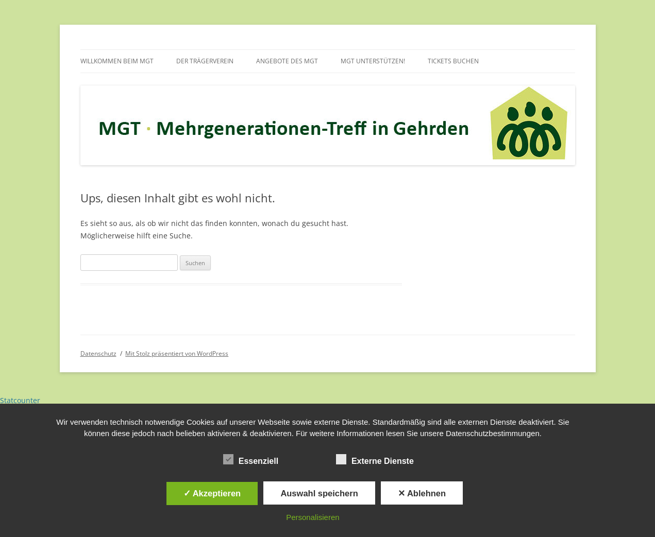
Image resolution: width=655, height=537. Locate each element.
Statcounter (20, 400)
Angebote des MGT (287, 61)
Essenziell (250, 459)
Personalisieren (312, 517)
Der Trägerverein (204, 61)
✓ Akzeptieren (212, 493)
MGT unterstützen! (373, 61)
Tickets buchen (453, 61)
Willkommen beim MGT (117, 61)
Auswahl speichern (319, 493)
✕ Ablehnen (422, 493)
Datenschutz (98, 353)
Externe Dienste (375, 459)
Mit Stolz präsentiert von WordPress (176, 353)
